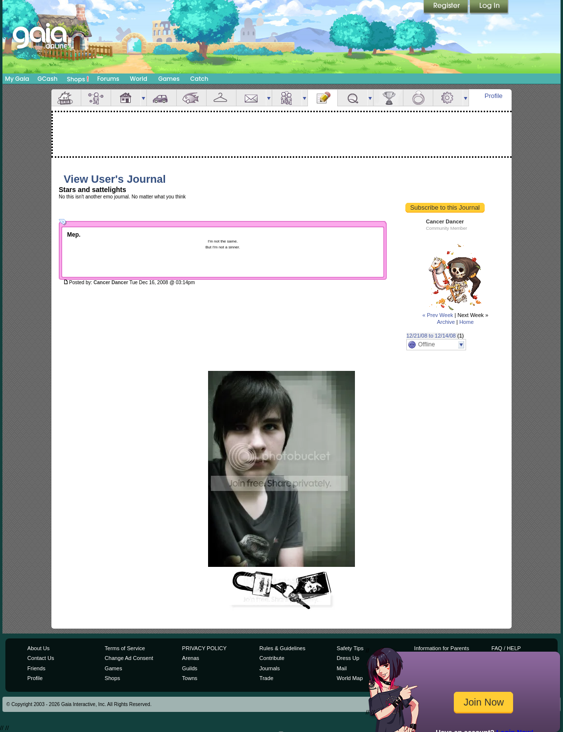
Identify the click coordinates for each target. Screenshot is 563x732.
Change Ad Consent (129, 658)
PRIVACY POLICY (204, 648)
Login (489, 7)
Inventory (221, 98)
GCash (48, 78)
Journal (322, 98)
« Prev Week (437, 315)
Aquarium (191, 98)
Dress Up (348, 658)
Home (466, 322)
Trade (266, 678)
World (138, 78)
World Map (350, 678)
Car (161, 98)
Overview (66, 98)
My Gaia (17, 78)
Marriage (418, 98)
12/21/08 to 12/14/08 (431, 336)
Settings (448, 98)
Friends (287, 98)
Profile (494, 95)
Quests (352, 98)
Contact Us (40, 658)
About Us (38, 648)
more (143, 98)
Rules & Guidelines (282, 648)
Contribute (271, 658)
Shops (78, 79)
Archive (446, 322)
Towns (189, 678)
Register (446, 7)
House (126, 98)
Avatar (96, 98)
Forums (108, 78)
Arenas (190, 658)
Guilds (189, 668)
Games (169, 78)
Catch (199, 78)
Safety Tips (350, 648)
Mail (251, 98)
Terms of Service (125, 648)
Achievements (388, 98)
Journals (269, 668)
